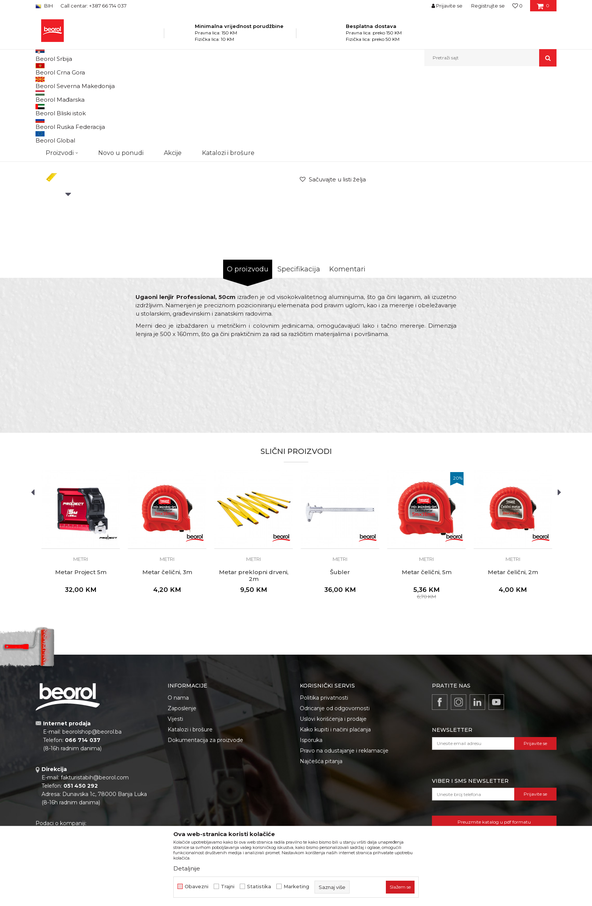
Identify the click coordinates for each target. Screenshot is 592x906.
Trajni (227, 886)
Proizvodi (110, 82)
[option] (68, 140)
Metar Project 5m (80, 650)
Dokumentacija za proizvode (205, 818)
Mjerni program (143, 82)
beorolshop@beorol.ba (92, 809)
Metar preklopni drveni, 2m (253, 653)
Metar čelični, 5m (427, 650)
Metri (241, 82)
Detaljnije (186, 868)
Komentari (347, 347)
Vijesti (175, 796)
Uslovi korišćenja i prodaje (333, 796)
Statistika (259, 886)
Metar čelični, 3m (167, 650)
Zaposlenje (182, 786)
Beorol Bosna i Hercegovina (65, 82)
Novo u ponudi (120, 57)
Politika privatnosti (324, 775)
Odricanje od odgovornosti (335, 786)
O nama (178, 775)
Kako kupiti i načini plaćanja (335, 807)
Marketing (296, 886)
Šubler (340, 650)
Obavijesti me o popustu (526, 210)
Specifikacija (299, 347)
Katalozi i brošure (190, 807)
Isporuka (311, 818)
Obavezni (196, 886)
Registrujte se (488, 6)
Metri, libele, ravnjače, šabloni (198, 82)
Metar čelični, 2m (513, 650)
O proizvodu (247, 347)
